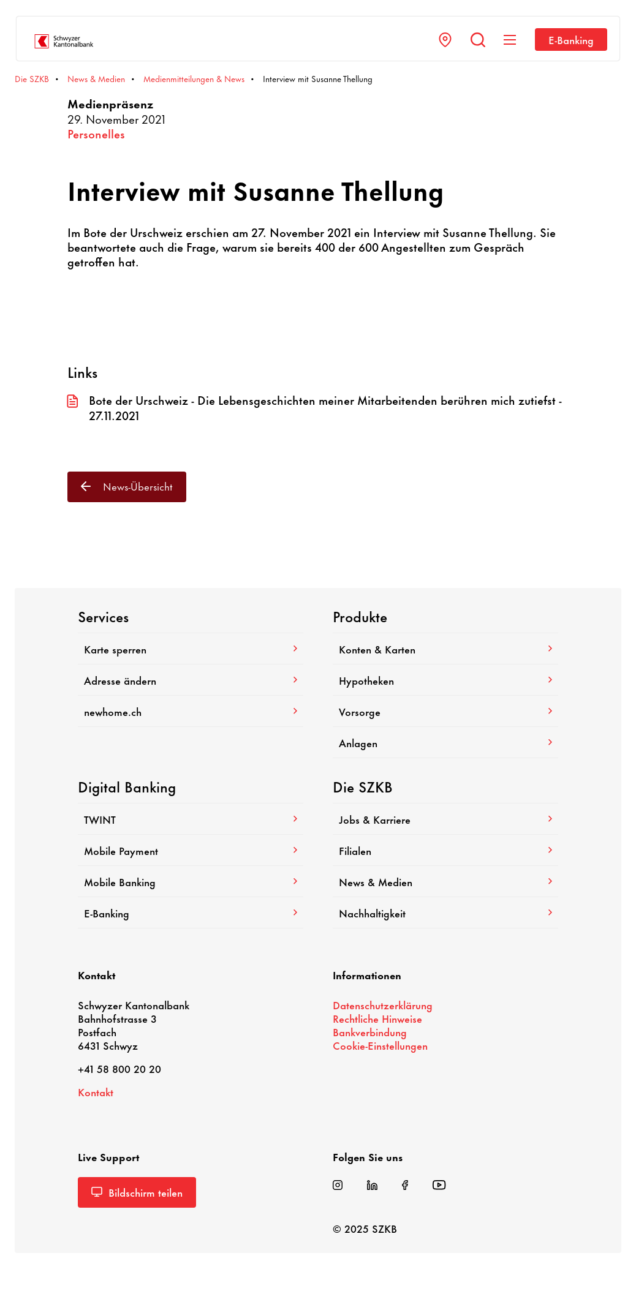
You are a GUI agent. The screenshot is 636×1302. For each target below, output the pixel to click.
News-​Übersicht (127, 486)
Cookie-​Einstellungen (380, 1045)
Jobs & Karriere (445, 819)
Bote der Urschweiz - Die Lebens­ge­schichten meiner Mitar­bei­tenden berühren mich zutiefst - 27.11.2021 (314, 408)
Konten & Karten (445, 649)
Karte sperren (190, 649)
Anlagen (445, 742)
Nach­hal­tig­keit (445, 912)
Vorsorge (445, 711)
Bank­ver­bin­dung (370, 1031)
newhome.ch (190, 711)
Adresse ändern (190, 680)
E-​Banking (571, 39)
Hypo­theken (445, 680)
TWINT (190, 819)
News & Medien (445, 881)
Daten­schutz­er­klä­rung (383, 1004)
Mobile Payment (190, 850)
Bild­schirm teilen (137, 1192)
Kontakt (95, 1091)
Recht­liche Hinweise (377, 1018)
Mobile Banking (190, 881)
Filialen (445, 850)
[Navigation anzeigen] (510, 40)
